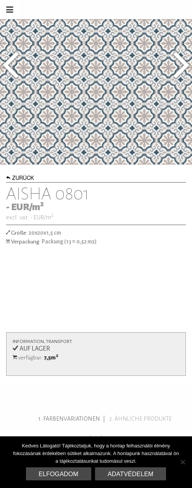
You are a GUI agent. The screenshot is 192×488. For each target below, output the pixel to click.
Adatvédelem (130, 473)
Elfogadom (58, 473)
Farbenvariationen (71, 419)
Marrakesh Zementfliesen (134, 9)
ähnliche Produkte (143, 419)
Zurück (20, 178)
